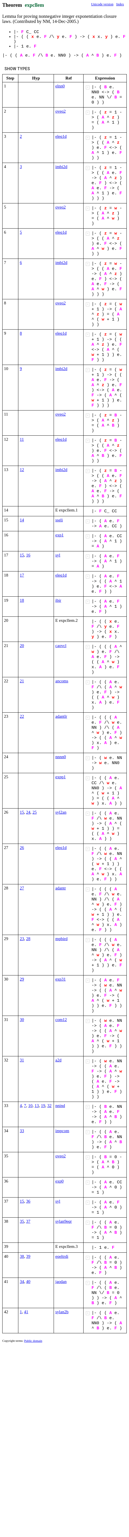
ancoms (61, 681)
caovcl (60, 645)
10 (30, 1105)
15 (22, 555)
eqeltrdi (61, 1256)
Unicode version (102, 4)
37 (28, 1221)
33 (22, 1130)
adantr (60, 888)
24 (28, 812)
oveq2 (60, 111)
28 (28, 938)
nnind (60, 1105)
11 (22, 439)
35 (22, 1221)
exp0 (59, 1181)
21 (22, 681)
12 (22, 469)
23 (22, 938)
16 (28, 555)
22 (22, 716)
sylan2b (62, 1312)
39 (28, 1256)
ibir (58, 600)
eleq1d (61, 136)
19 (43, 1105)
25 (34, 812)
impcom (62, 1130)
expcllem (34, 5)
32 (49, 1105)
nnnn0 (60, 756)
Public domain (33, 1340)
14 (22, 520)
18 (22, 600)
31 (22, 1060)
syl (57, 555)
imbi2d (61, 166)
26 (22, 847)
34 (22, 1281)
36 (28, 1201)
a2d (58, 1060)
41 (26, 1312)
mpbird (61, 938)
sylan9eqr (63, 1221)
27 (22, 888)
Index (120, 4)
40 (28, 1281)
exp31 (60, 979)
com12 (61, 1019)
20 (22, 645)
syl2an (60, 812)
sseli (59, 520)
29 (22, 979)
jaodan (61, 1281)
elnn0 (60, 86)
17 (22, 575)
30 (22, 1019)
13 (37, 1105)
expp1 (60, 777)
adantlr (61, 716)
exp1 (59, 535)
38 (22, 1256)
